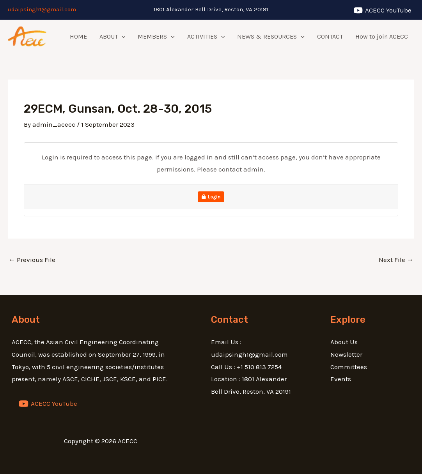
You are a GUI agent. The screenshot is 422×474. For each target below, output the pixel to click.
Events (340, 379)
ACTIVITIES (206, 36)
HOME (78, 36)
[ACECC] (382, 10)
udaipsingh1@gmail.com (42, 9)
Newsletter (346, 354)
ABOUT (112, 36)
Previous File (32, 260)
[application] (122, 36)
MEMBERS (156, 36)
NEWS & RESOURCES (271, 36)
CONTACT (330, 36)
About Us (344, 342)
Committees (348, 367)
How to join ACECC (381, 36)
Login (211, 197)
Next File (396, 260)
